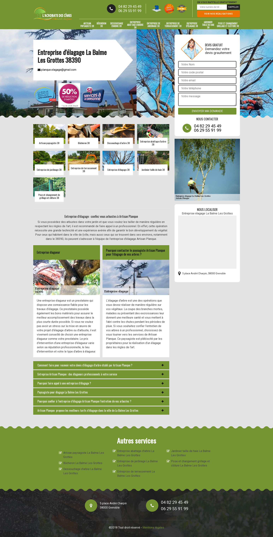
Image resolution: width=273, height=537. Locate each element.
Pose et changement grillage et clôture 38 (228, 25)
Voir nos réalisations (218, 14)
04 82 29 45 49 (129, 6)
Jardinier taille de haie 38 (208, 24)
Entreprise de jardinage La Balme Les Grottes (137, 463)
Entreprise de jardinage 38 (153, 25)
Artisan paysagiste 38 (87, 25)
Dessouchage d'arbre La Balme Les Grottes (82, 471)
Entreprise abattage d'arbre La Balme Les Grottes (135, 453)
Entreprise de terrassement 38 (173, 25)
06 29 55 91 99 (129, 11)
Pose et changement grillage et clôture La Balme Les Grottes (190, 463)
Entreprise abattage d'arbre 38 (135, 24)
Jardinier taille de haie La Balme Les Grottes (190, 453)
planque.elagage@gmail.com (57, 69)
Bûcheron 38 (101, 25)
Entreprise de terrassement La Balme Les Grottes (136, 473)
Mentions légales (153, 527)
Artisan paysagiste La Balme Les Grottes (83, 455)
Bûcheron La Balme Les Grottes (82, 463)
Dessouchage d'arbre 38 (116, 25)
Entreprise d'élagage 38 (192, 25)
